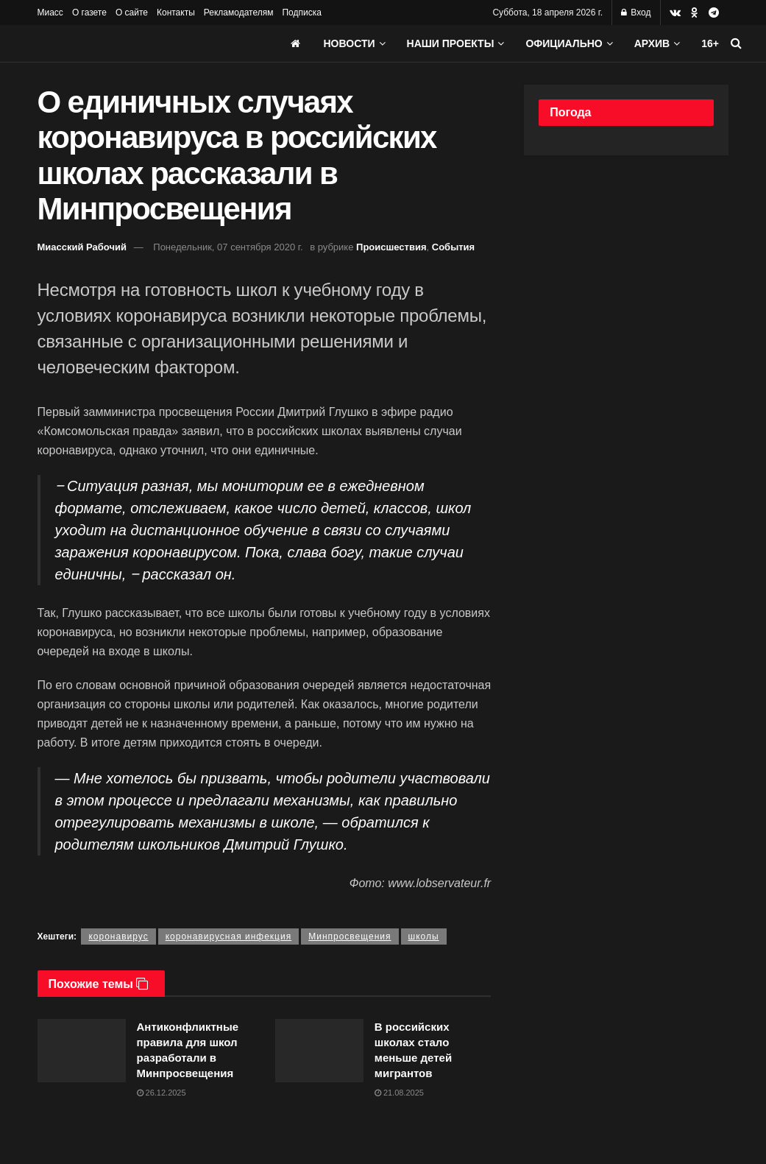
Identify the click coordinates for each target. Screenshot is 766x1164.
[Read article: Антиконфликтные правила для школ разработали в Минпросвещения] (82, 1050)
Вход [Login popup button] (635, 12)
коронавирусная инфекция (229, 936)
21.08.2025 (399, 1092)
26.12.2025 (161, 1092)
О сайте (132, 12)
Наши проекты (450, 43)
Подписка (301, 12)
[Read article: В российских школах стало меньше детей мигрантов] (319, 1050)
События (453, 247)
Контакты (176, 12)
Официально (563, 43)
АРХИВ (652, 43)
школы (423, 936)
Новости (349, 43)
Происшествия (391, 247)
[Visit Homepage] (148, 43)
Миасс (50, 12)
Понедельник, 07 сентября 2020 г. (227, 247)
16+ (710, 43)
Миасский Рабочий (82, 247)
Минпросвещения (349, 936)
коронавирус (118, 936)
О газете (89, 12)
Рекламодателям (239, 12)
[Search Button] (736, 43)
